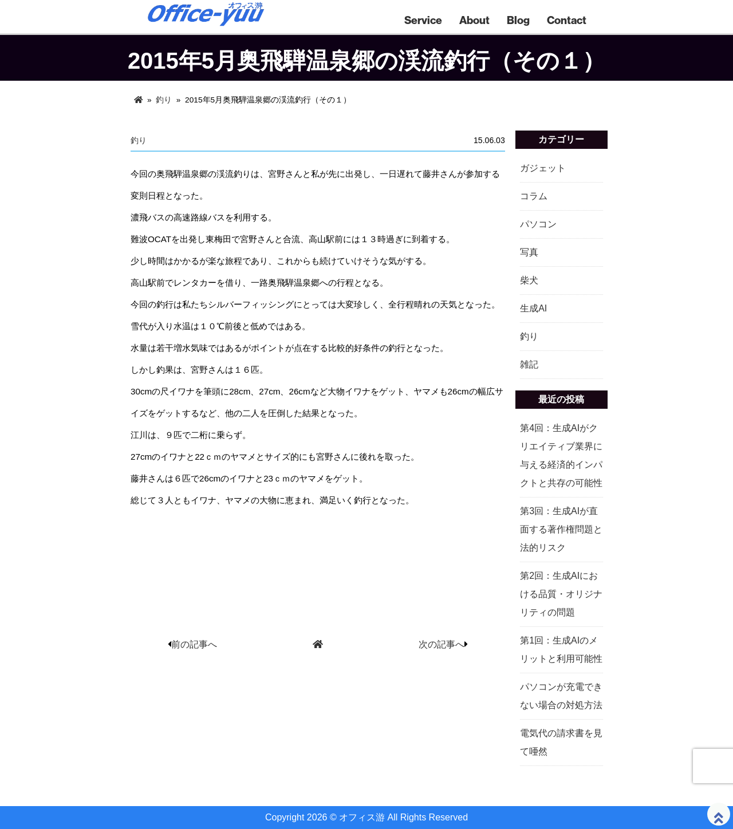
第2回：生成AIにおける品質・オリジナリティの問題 (561, 594)
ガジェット (543, 168)
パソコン (538, 224)
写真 (529, 252)
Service (423, 20)
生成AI (533, 308)
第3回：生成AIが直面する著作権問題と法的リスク (561, 529)
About (474, 20)
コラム (533, 196)
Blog (518, 20)
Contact (566, 20)
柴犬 (529, 280)
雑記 (529, 364)
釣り (164, 100)
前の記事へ (194, 644)
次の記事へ (441, 644)
